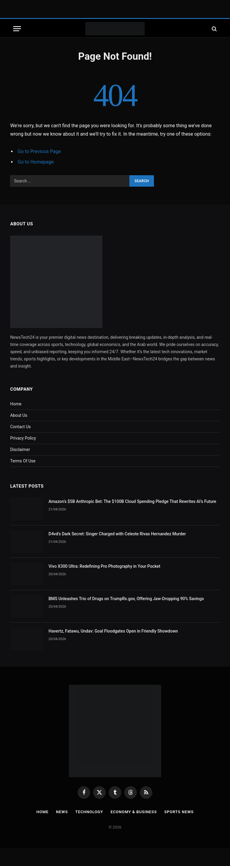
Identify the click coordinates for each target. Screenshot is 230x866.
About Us (18, 415)
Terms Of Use (23, 461)
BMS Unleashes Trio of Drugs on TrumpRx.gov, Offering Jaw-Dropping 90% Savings (126, 598)
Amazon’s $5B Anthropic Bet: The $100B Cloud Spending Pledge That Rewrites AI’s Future (132, 501)
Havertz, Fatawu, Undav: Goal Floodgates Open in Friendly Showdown (113, 631)
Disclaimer (20, 449)
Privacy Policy (23, 438)
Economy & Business (134, 812)
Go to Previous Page (39, 151)
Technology (89, 812)
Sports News (179, 812)
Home (16, 403)
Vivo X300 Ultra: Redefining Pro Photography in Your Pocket (104, 566)
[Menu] (17, 28)
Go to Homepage (36, 162)
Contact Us (20, 426)
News (62, 812)
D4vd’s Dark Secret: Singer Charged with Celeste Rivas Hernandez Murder (117, 533)
